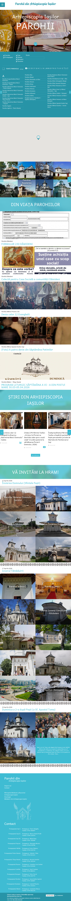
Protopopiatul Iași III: (14, 839)
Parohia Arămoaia (30, 93)
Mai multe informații (17, 899)
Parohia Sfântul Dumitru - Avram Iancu (56, 106)
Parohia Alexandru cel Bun (32, 79)
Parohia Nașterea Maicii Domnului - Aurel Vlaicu (57, 75)
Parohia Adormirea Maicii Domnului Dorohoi (12, 91)
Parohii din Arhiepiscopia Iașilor (35, 4)
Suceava (20, 61)
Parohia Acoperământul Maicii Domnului (11, 79)
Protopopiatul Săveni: (14, 889)
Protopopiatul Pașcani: (14, 843)
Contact (6, 788)
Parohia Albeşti (29, 77)
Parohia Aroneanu (30, 91)
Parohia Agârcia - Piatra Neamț (11, 108)
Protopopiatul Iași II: (15, 834)
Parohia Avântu (29, 96)
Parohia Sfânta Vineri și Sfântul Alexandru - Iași (56, 90)
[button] (38, 137)
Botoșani (20, 59)
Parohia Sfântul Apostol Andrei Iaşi (57, 103)
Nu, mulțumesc (59, 895)
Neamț (20, 57)
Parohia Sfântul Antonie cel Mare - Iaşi (57, 96)
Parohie (7, 55)
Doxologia (7, 797)
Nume (28, 55)
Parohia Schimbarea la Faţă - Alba (57, 79)
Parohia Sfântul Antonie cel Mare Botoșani (56, 100)
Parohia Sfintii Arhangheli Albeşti (56, 81)
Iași (19, 55)
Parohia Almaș (29, 84)
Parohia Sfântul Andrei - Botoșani (57, 93)
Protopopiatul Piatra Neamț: (12, 853)
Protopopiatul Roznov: (14, 864)
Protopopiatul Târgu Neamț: (12, 859)
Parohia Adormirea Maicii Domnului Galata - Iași (12, 95)
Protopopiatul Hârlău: (14, 848)
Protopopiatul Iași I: (15, 829)
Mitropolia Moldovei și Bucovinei (14, 793)
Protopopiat (9, 57)
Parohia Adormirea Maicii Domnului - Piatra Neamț (12, 87)
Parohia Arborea (29, 89)
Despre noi (7, 786)
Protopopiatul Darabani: (14, 884)
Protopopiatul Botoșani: (14, 874)
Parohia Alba (28, 75)
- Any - (11, 69)
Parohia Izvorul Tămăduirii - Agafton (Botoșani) (33, 98)
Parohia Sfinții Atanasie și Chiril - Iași (56, 86)
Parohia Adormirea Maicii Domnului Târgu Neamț (12, 99)
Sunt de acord (50, 895)
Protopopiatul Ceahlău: (14, 869)
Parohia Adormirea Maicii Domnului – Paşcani (12, 102)
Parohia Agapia (6, 106)
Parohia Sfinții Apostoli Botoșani (56, 83)
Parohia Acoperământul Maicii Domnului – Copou (11, 83)
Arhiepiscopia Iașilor (11, 795)
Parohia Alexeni (29, 82)
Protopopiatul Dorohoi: (14, 879)
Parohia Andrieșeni (30, 86)
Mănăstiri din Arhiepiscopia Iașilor (15, 799)
